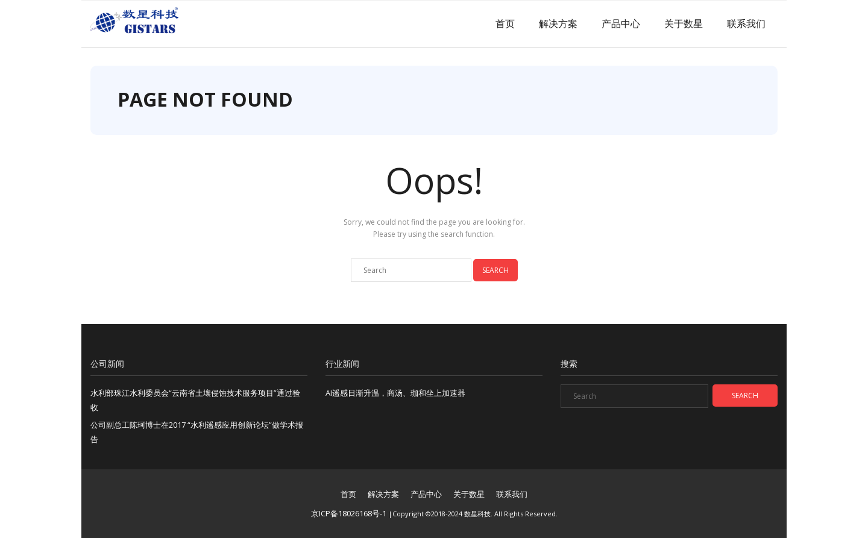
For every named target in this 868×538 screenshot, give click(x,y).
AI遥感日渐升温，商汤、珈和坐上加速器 (395, 392)
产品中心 (621, 23)
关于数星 (683, 23)
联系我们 (746, 23)
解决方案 (558, 23)
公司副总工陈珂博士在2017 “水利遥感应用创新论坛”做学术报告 (196, 431)
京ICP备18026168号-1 (348, 513)
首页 (505, 23)
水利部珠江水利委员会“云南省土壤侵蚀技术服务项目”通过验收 (195, 399)
